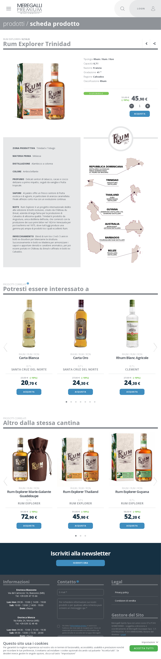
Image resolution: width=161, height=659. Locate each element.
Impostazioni (150, 642)
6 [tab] (90, 402)
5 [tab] (85, 402)
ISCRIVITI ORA (80, 563)
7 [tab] (94, 402)
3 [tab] (75, 402)
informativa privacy (78, 626)
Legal (123, 634)
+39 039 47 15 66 (28, 596)
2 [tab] (71, 402)
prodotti (14, 23)
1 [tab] (66, 402)
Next (155, 347)
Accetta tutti (144, 648)
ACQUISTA (29, 392)
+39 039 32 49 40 (28, 624)
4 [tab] (80, 402)
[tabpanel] (29, 347)
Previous (5, 347)
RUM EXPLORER (11, 39)
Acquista (139, 113)
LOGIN (141, 8)
